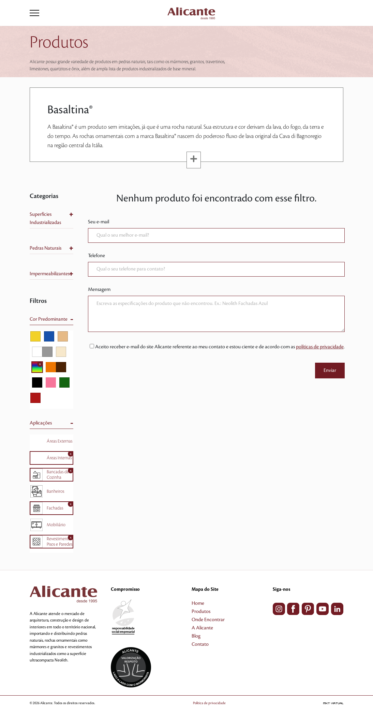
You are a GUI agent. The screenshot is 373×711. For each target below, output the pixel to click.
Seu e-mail (98, 222)
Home (198, 603)
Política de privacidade (209, 703)
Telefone (96, 256)
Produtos (201, 611)
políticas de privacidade (320, 347)
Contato (200, 644)
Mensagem (99, 289)
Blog (196, 636)
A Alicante (202, 628)
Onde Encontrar (208, 620)
